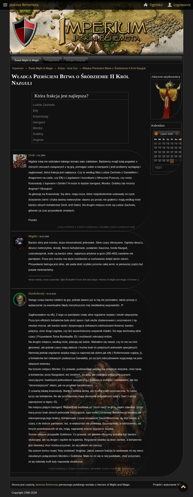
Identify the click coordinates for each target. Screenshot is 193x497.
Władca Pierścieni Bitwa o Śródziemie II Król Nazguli (114, 68)
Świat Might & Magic (27, 60)
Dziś (158, 168)
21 (160, 157)
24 (172, 157)
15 (163, 152)
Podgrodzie (52, 60)
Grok (31, 155)
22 (163, 157)
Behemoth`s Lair (25, 31)
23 (168, 157)
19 (180, 152)
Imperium (103, 32)
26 (180, 157)
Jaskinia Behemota (46, 484)
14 (160, 152)
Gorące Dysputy (75, 60)
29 (155, 144)
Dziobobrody (36, 293)
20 (155, 157)
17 (172, 152)
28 (160, 161)
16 (168, 152)
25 (176, 157)
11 (176, 148)
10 (172, 148)
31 (172, 161)
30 (160, 144)
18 (176, 152)
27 (155, 161)
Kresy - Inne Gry (68, 68)
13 (155, 152)
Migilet (32, 236)
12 (180, 148)
